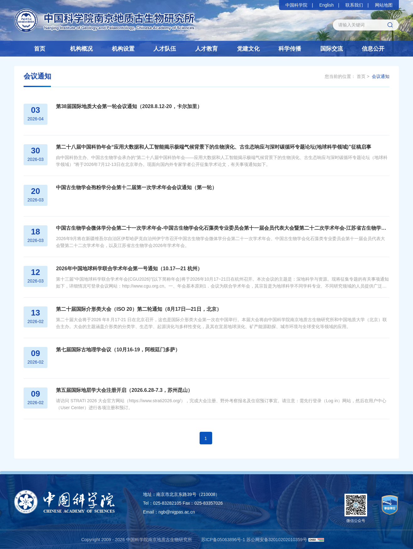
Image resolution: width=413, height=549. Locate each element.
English (326, 5)
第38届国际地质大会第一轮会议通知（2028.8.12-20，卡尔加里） (128, 106)
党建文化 (248, 49)
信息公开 (373, 49)
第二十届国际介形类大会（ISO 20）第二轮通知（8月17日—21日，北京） (137, 309)
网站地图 (384, 5)
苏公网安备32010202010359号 (276, 539)
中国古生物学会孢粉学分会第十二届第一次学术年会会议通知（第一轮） (135, 187)
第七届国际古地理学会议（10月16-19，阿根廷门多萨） (117, 349)
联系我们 (354, 5)
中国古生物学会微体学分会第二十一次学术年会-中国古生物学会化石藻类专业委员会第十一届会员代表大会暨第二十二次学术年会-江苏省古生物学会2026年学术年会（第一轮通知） (222, 228)
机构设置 (123, 49)
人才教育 (206, 49)
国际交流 (331, 49)
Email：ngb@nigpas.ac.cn (169, 511)
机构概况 (81, 49)
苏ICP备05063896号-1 (223, 539)
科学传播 (289, 49)
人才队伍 (164, 49)
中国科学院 (296, 5)
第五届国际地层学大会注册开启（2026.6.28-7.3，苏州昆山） (123, 390)
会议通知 (380, 76)
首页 (39, 49)
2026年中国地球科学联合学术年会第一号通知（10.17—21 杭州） (128, 268)
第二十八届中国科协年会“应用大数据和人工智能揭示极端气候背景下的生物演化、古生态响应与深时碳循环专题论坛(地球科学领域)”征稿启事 (212, 147)
